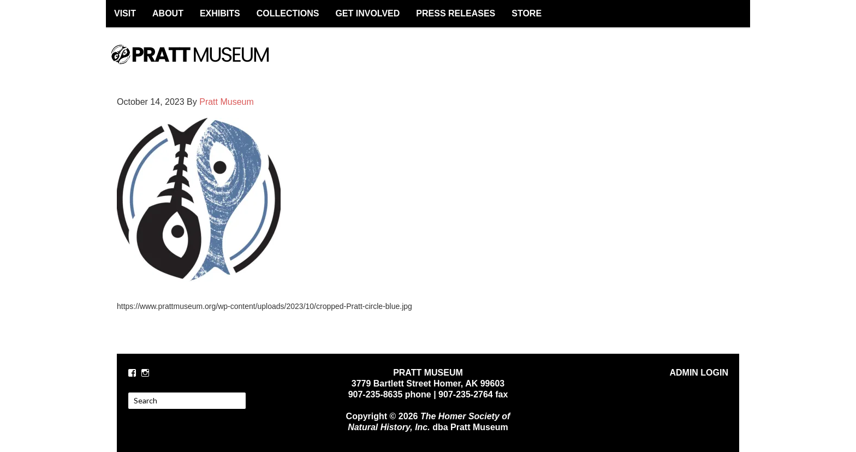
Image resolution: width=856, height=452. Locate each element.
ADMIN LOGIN (698, 372)
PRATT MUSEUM (201, 64)
